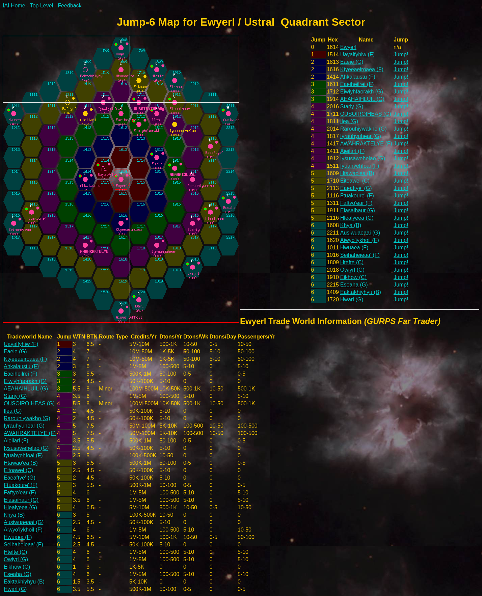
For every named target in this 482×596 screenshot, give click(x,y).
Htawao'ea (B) (357, 173)
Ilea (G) (349, 121)
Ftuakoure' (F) (357, 195)
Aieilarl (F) (352, 151)
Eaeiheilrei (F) (357, 84)
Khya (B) (350, 225)
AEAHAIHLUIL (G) (362, 99)
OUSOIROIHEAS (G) (365, 114)
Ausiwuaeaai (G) (360, 233)
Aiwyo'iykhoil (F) (359, 240)
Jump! (401, 54)
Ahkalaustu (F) (357, 77)
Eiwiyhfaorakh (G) (361, 91)
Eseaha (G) (354, 285)
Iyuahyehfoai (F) (359, 166)
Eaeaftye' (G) (356, 188)
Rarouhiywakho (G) (363, 129)
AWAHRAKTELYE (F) (366, 143)
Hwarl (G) (351, 299)
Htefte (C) (352, 262)
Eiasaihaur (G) (357, 210)
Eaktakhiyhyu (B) (360, 292)
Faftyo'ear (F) (356, 203)
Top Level (41, 5)
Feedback (69, 5)
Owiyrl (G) (352, 270)
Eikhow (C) (353, 277)
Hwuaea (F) (354, 247)
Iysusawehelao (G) (362, 158)
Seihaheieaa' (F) (360, 255)
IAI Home (14, 5)
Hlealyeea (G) (357, 218)
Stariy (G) (351, 106)
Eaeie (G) (351, 62)
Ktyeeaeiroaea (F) (361, 69)
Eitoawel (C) (355, 181)
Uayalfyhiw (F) (357, 54)
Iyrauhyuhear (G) (360, 136)
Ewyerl (348, 47)
